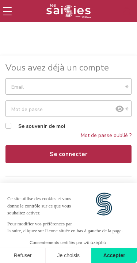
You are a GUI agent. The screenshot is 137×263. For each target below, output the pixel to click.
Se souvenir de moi (41, 126)
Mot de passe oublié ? (106, 135)
